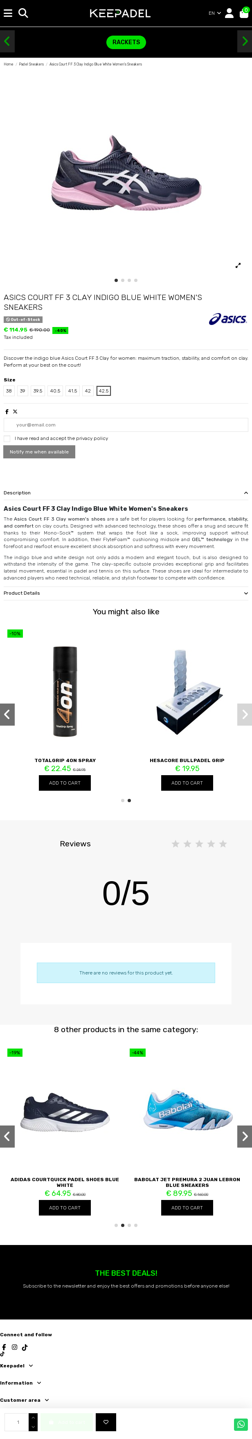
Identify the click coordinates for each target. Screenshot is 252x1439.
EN (215, 13)
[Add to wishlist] (106, 1422)
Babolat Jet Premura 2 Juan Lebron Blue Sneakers (187, 1182)
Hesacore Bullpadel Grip (187, 760)
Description (126, 492)
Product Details (126, 593)
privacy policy (92, 438)
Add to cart (65, 783)
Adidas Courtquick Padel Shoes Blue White (65, 1182)
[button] (7, 41)
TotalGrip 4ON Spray (65, 760)
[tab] (126, 493)
